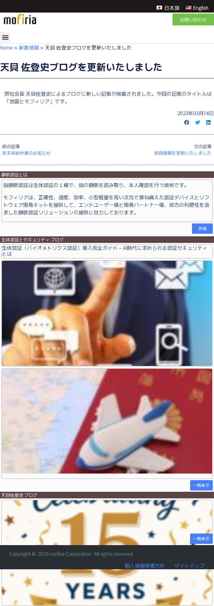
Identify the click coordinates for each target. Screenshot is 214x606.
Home (6, 47)
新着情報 (29, 47)
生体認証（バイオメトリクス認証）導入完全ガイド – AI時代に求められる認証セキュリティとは (104, 250)
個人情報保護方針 (145, 565)
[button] (5, 37)
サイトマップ (189, 565)
